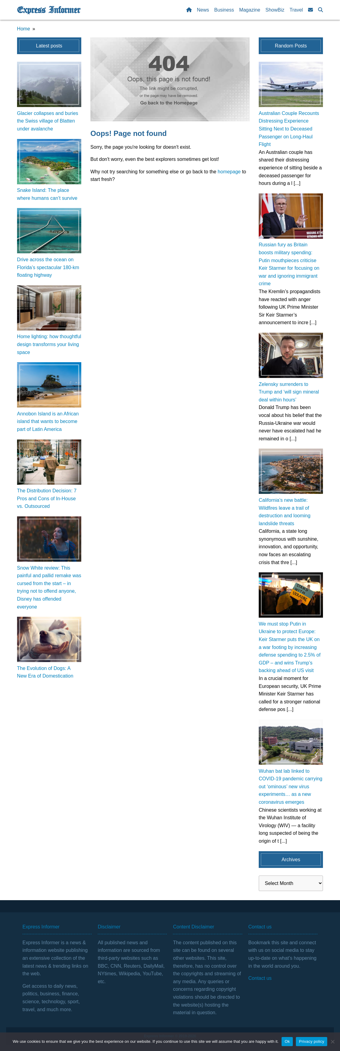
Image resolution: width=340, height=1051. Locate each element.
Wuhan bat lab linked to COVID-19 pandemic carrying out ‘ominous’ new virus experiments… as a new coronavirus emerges (290, 786)
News (203, 9)
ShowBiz (274, 9)
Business (224, 9)
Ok (287, 1041)
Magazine (249, 9)
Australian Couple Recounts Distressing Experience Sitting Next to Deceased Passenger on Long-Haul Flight (289, 129)
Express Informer (48, 10)
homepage (229, 171)
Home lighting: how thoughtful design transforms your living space (49, 344)
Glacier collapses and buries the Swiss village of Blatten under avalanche (47, 121)
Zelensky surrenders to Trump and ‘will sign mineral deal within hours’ (289, 392)
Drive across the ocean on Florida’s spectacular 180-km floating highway (48, 267)
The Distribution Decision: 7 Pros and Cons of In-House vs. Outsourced (47, 498)
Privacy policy (311, 1041)
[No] (332, 1042)
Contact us (260, 978)
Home (23, 28)
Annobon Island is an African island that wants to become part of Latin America (48, 421)
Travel (296, 9)
